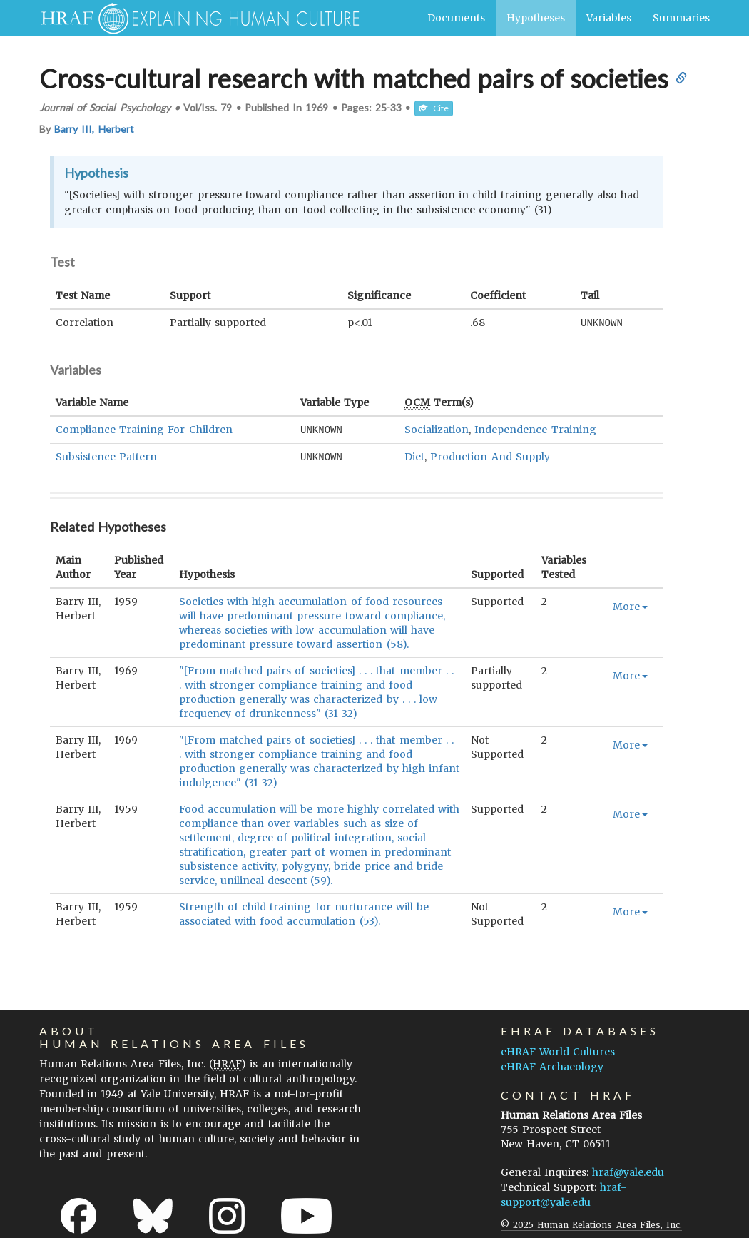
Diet (414, 455)
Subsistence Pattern (106, 455)
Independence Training (535, 428)
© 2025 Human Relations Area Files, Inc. (591, 1222)
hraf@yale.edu (628, 1170)
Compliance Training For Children (144, 428)
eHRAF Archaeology (552, 1064)
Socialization (436, 428)
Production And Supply (489, 455)
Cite (434, 108)
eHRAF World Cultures (558, 1049)
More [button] (630, 604)
